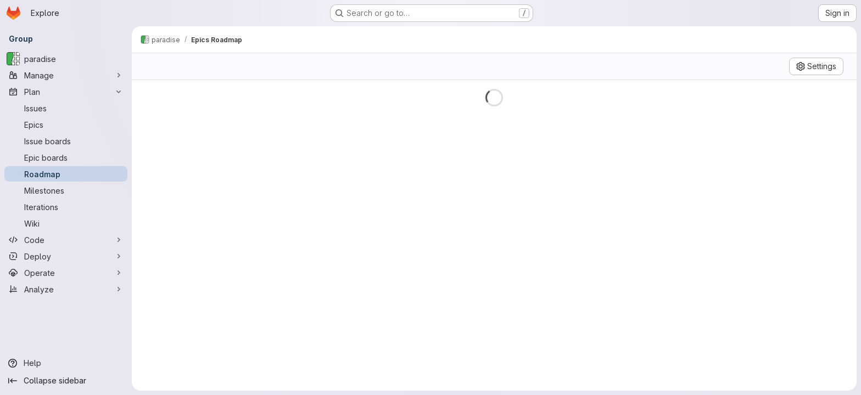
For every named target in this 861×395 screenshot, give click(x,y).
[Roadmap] (65, 174)
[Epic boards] (65, 157)
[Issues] (65, 108)
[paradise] (65, 58)
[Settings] (816, 66)
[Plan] (65, 91)
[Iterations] (65, 207)
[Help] (65, 363)
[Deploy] (65, 256)
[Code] (65, 239)
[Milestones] (65, 190)
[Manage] (65, 75)
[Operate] (65, 272)
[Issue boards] (65, 141)
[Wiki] (65, 223)
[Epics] (65, 124)
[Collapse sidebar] (65, 380)
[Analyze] (65, 289)
